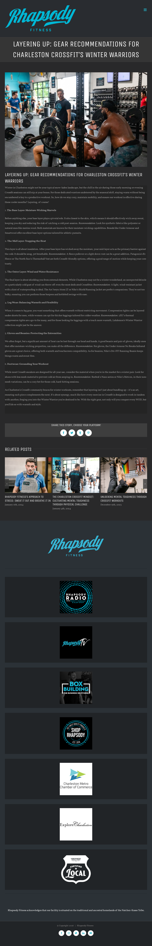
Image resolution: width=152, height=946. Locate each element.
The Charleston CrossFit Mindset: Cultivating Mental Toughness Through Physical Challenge (73, 500)
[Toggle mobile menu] (145, 9)
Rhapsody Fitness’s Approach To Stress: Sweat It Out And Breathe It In (28, 498)
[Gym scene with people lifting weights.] (76, 119)
